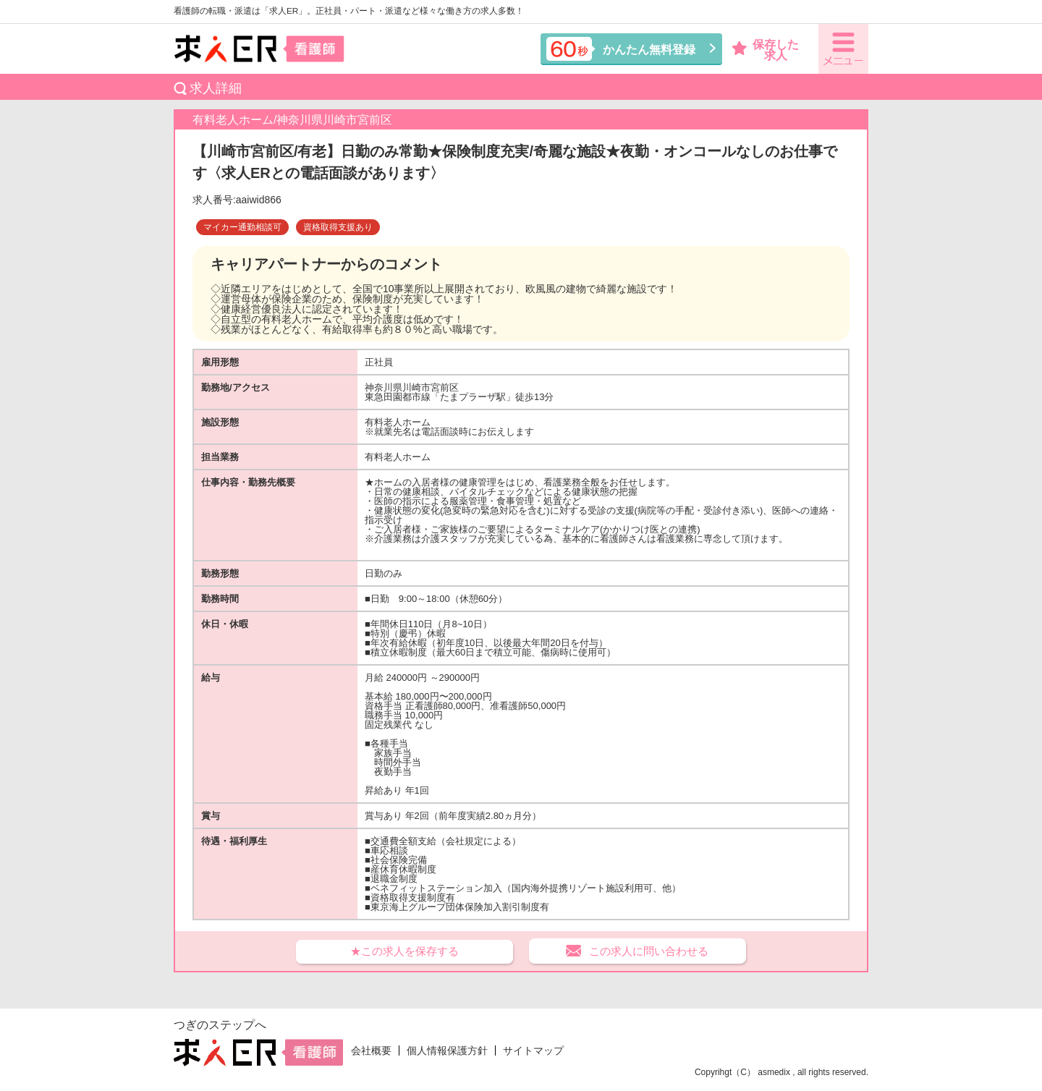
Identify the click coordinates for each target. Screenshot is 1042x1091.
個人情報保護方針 (447, 1050)
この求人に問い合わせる (648, 951)
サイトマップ (533, 1050)
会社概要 (371, 1050)
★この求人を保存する (404, 951)
